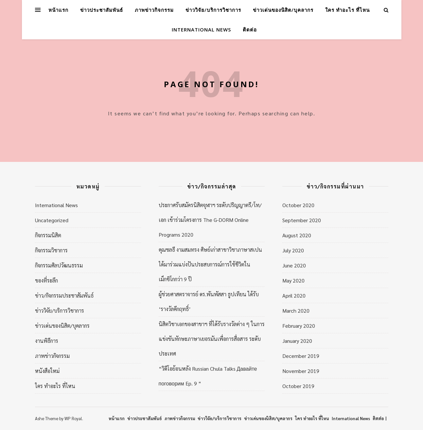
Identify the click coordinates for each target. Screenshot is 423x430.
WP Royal (73, 418)
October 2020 (298, 205)
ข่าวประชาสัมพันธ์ (101, 10)
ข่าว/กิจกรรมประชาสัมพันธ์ (64, 295)
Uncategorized (51, 220)
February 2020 (298, 325)
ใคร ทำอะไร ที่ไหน (347, 10)
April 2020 (294, 295)
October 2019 (298, 385)
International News (201, 29)
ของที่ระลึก (46, 280)
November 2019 (300, 370)
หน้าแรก (58, 10)
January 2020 (297, 340)
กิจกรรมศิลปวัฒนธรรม (59, 265)
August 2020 (296, 235)
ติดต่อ (250, 29)
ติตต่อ (378, 418)
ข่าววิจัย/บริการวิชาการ (213, 10)
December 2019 (300, 355)
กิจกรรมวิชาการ (51, 250)
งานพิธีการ (46, 340)
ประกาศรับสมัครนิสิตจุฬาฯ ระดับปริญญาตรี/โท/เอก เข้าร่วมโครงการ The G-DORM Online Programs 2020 (210, 220)
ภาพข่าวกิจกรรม (154, 10)
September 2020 (301, 220)
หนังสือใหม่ (47, 370)
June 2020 (294, 265)
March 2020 (295, 310)
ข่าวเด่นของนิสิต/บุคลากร (283, 10)
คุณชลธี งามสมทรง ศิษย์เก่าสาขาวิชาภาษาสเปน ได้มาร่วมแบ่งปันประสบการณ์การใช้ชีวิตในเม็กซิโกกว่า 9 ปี (210, 264)
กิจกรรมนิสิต (48, 235)
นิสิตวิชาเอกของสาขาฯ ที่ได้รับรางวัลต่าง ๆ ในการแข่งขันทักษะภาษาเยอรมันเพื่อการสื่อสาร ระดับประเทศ (212, 339)
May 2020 (293, 280)
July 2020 (293, 250)
